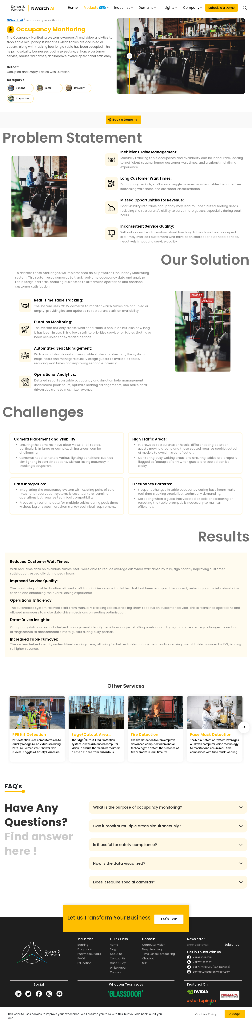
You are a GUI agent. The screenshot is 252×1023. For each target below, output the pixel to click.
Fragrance (85, 949)
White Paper (118, 968)
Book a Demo (122, 119)
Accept (235, 1014)
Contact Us (118, 958)
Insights (168, 7)
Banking (83, 945)
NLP (144, 963)
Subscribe (232, 944)
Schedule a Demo (221, 8)
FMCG (81, 958)
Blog (113, 949)
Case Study (118, 963)
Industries (122, 7)
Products (94, 7)
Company (191, 7)
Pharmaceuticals (89, 954)
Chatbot (148, 958)
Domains (146, 7)
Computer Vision (153, 945)
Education (84, 963)
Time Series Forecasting (158, 954)
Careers (115, 972)
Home (73, 7)
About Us (116, 954)
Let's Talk (169, 919)
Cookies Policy (206, 1014)
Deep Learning (152, 949)
